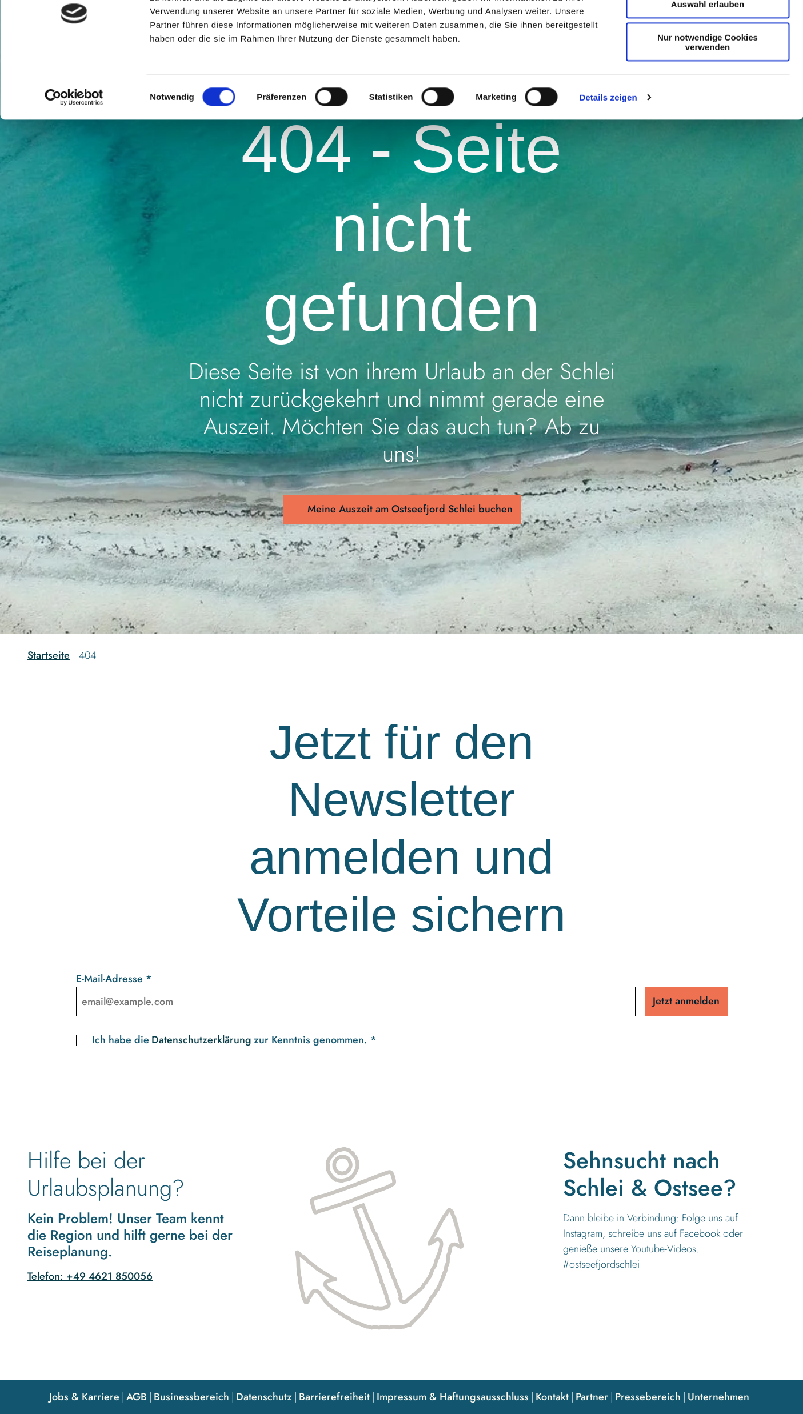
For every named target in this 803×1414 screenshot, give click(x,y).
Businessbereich (191, 1396)
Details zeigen (608, 155)
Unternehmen (718, 1396)
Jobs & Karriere (84, 1396)
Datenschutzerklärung (201, 1039)
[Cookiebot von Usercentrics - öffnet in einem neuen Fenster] (74, 155)
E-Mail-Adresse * (114, 978)
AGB (136, 1396)
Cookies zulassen (708, 28)
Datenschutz (264, 1396)
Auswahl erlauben (707, 62)
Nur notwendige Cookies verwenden (707, 100)
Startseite (48, 655)
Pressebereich (648, 1396)
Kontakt (552, 1396)
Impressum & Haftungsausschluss (453, 1396)
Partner (592, 1396)
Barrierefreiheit (334, 1396)
